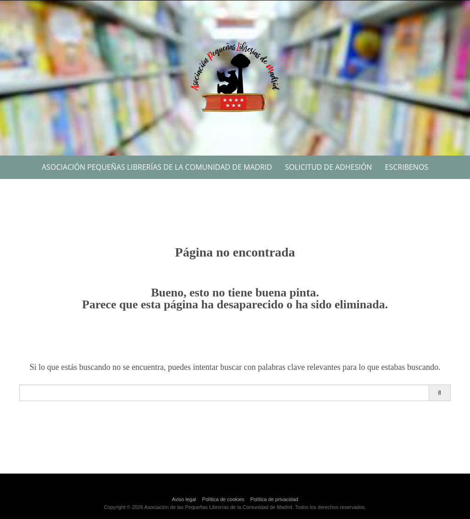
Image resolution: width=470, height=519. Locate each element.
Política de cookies (223, 499)
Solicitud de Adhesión (328, 167)
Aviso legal (184, 499)
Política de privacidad (274, 499)
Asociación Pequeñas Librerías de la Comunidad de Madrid (157, 167)
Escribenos (407, 167)
